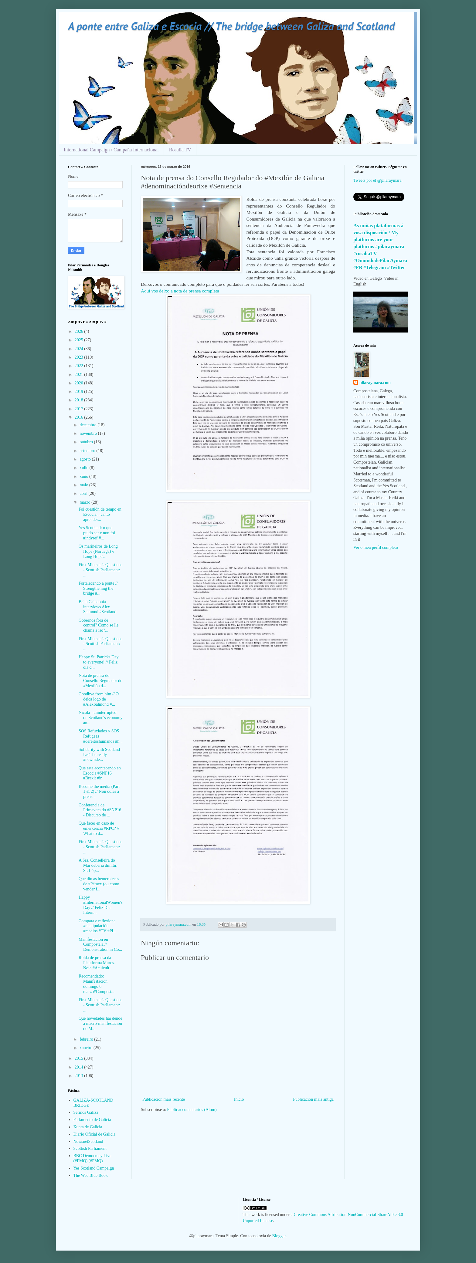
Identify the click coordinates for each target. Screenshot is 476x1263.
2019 (79, 391)
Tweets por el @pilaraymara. (378, 180)
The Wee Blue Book (90, 1175)
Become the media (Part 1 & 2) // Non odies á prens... (99, 791)
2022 (79, 365)
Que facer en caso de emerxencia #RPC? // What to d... (99, 828)
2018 (79, 400)
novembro (89, 433)
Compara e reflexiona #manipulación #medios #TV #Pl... (97, 926)
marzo (85, 502)
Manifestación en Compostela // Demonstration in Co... (100, 944)
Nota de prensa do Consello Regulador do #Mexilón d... (100, 680)
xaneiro (86, 1047)
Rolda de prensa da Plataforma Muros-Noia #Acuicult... (97, 962)
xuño (84, 476)
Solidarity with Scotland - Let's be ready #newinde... (100, 754)
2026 (79, 331)
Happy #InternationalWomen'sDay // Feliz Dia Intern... (101, 905)
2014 (79, 1067)
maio (84, 485)
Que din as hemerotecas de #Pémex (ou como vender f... (99, 883)
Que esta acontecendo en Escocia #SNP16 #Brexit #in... (100, 773)
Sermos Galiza (85, 1112)
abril (84, 493)
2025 (79, 340)
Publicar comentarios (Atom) (191, 1109)
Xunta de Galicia (87, 1127)
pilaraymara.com (375, 382)
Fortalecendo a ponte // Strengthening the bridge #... (98, 588)
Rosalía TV (180, 149)
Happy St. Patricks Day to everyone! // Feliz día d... (98, 662)
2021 (79, 374)
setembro (88, 450)
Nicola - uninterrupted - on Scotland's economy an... (100, 717)
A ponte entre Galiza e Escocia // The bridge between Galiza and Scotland (231, 26)
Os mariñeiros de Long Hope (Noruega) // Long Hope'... (98, 551)
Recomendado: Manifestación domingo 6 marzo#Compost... (96, 984)
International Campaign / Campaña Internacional (111, 149)
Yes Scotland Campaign (93, 1168)
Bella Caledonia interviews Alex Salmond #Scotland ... (100, 606)
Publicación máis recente (163, 1099)
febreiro (87, 1039)
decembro (88, 425)
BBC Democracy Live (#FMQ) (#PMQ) (92, 1158)
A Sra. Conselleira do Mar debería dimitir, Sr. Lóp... (98, 865)
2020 (79, 383)
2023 (79, 357)
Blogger (279, 1236)
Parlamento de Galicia (92, 1119)
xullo (84, 467)
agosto (86, 459)
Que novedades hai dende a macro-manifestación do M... (100, 1023)
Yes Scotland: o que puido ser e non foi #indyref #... (97, 532)
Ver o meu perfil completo (375, 547)
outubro (87, 442)
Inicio (239, 1099)
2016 (79, 417)
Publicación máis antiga (313, 1099)
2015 (79, 1058)
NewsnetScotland (88, 1141)
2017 (79, 409)
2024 (79, 348)
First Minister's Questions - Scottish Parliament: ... (100, 569)
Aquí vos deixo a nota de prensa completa (180, 290)
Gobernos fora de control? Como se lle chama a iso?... (98, 625)
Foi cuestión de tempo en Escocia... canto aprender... (100, 514)
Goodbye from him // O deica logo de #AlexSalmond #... (99, 699)
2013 (79, 1075)
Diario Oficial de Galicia (94, 1134)
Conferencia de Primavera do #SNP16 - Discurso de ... (100, 810)
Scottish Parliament (90, 1148)
